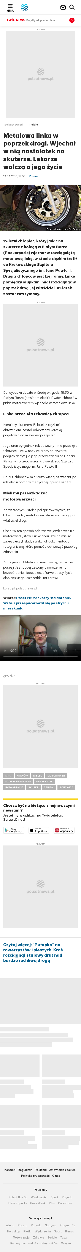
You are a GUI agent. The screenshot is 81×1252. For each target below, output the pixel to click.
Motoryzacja (21, 1237)
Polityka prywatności (35, 1176)
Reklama (41, 1170)
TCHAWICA (66, 787)
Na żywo (50, 1225)
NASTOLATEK (44, 781)
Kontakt (10, 1170)
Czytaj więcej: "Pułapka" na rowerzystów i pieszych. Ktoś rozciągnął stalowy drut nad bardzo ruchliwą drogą (33, 952)
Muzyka (66, 1243)
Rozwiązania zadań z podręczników (33, 1243)
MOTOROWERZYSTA (18, 781)
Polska (34, 124)
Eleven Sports (17, 1203)
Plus (52, 1203)
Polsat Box (65, 1203)
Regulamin (25, 1170)
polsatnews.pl (14, 124)
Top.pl (64, 1237)
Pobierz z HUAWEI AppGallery (74, 829)
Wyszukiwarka (72, 7)
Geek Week (38, 1203)
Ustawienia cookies (62, 1170)
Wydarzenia (43, 1231)
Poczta (22, 1225)
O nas (56, 1176)
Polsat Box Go (18, 1197)
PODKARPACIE (14, 787)
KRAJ (8, 775)
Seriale (52, 1237)
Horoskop (13, 1231)
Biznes (69, 1231)
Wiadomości (39, 1197)
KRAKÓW (22, 775)
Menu (10, 10)
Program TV (68, 1225)
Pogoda (67, 1197)
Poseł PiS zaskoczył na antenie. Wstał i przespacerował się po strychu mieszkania (37, 603)
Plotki (27, 1231)
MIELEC (37, 775)
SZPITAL (49, 787)
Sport (54, 1197)
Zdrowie (38, 1237)
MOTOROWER (56, 775)
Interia (10, 1225)
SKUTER (33, 787)
